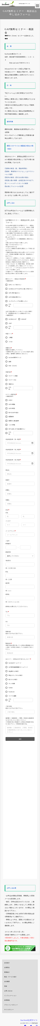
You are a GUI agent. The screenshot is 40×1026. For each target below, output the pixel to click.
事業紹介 (7, 972)
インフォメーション (10, 995)
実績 (5, 986)
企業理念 (7, 967)
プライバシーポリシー (11, 1005)
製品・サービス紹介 (10, 977)
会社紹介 (7, 963)
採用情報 (7, 1000)
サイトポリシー (9, 1009)
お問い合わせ (8, 991)
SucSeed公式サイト (29, 1020)
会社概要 (7, 981)
